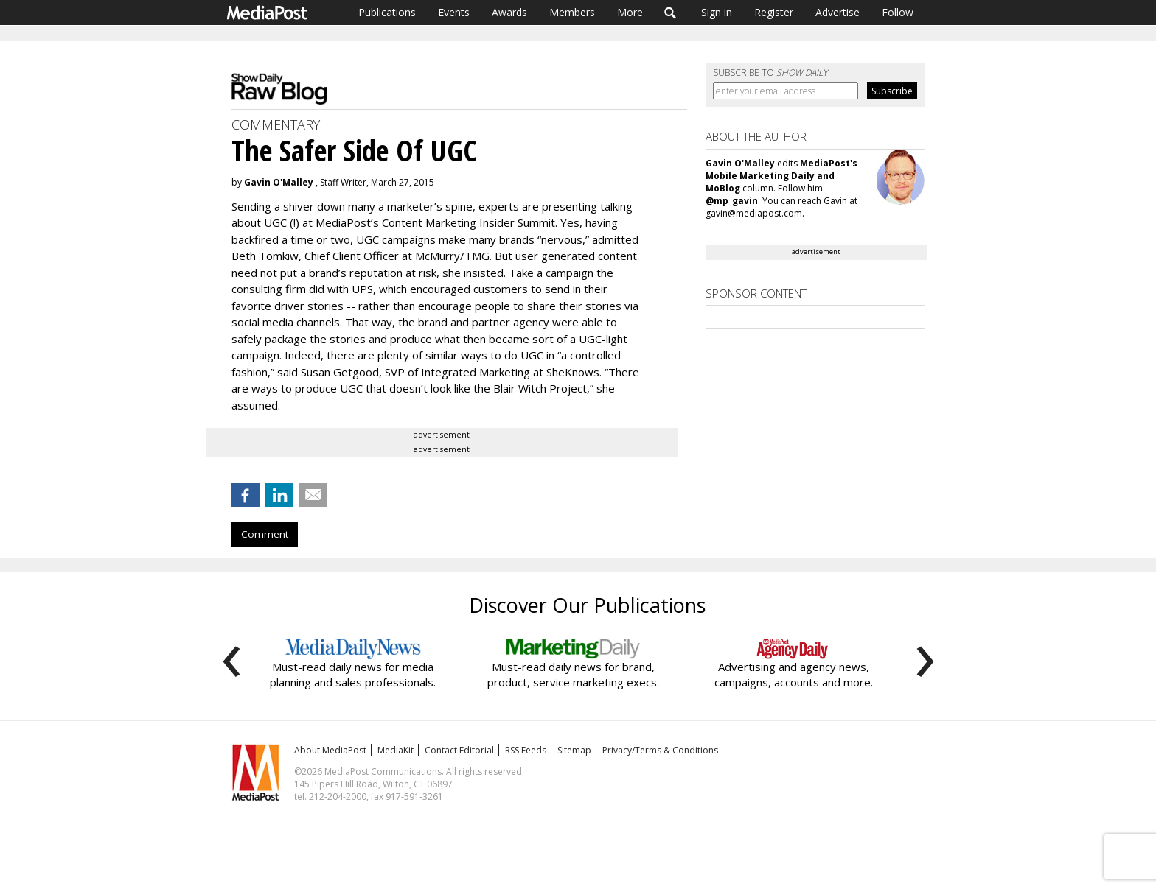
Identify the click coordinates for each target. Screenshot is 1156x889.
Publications (387, 12)
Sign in (716, 12)
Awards (509, 12)
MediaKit (395, 750)
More (630, 12)
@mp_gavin (732, 200)
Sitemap (574, 750)
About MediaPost (330, 750)
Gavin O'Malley (278, 182)
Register (773, 12)
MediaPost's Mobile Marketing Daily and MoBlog (781, 175)
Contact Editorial (459, 750)
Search (670, 12)
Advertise (837, 12)
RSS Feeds (525, 750)
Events (454, 12)
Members (572, 12)
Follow (897, 12)
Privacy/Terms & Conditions (660, 750)
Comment (264, 534)
